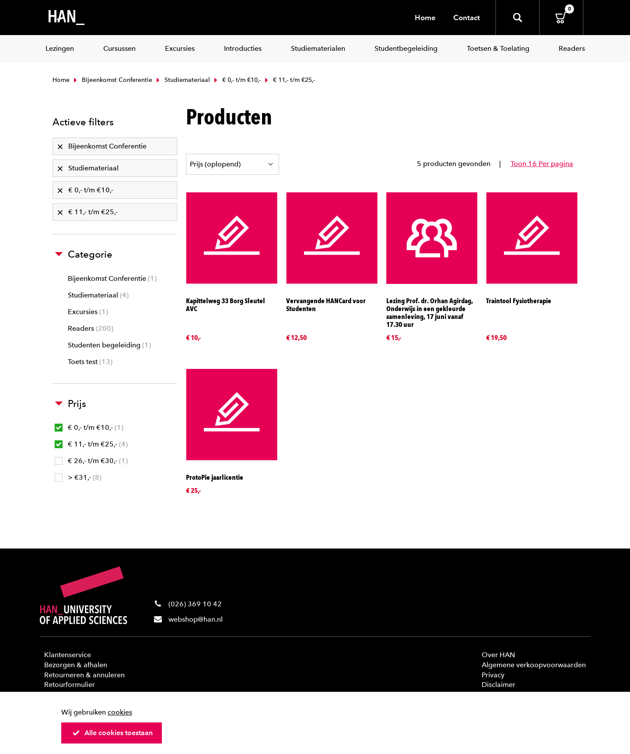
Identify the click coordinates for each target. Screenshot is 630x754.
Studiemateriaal (182, 80)
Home (425, 17)
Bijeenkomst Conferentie (112, 80)
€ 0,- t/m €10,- (236, 80)
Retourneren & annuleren (84, 675)
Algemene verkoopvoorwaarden (534, 665)
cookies (120, 712)
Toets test (90, 362)
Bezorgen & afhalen (75, 665)
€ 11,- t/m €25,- (91, 444)
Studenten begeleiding (109, 345)
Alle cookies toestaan (112, 733)
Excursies (88, 312)
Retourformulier (69, 684)
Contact (466, 17)
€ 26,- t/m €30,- (91, 461)
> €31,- (78, 477)
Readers (90, 328)
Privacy (493, 675)
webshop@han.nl (195, 619)
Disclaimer (498, 684)
